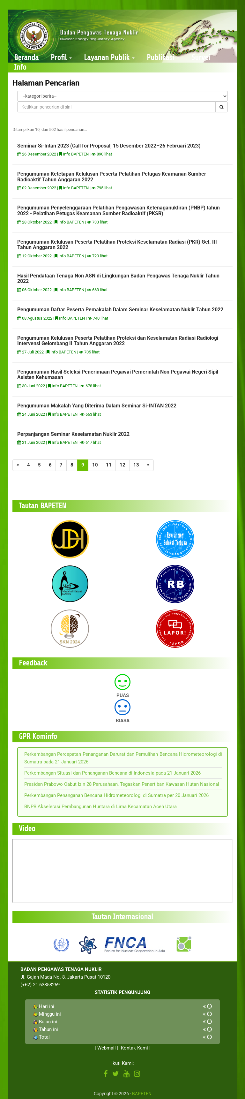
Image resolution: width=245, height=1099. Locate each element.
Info (20, 67)
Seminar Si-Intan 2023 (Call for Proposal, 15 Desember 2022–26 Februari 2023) (109, 146)
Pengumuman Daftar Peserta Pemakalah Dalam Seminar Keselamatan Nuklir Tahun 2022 (120, 310)
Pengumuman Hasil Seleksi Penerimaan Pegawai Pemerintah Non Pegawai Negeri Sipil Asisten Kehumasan (117, 375)
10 (95, 465)
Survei (200, 57)
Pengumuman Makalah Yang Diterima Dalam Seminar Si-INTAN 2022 (96, 406)
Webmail (106, 1048)
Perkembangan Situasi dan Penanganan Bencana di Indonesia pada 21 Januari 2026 (112, 773)
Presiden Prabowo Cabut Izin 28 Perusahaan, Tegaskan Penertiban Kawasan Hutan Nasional (121, 784)
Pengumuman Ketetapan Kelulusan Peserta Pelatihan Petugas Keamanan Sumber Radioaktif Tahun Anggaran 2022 (111, 177)
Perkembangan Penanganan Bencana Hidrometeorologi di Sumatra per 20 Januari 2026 (116, 795)
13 (136, 465)
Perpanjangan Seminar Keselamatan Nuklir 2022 (73, 434)
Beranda (26, 57)
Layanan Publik (109, 57)
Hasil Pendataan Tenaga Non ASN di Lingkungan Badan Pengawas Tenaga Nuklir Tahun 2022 (118, 278)
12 (122, 465)
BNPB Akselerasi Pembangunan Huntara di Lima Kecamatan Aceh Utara (100, 806)
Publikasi (163, 57)
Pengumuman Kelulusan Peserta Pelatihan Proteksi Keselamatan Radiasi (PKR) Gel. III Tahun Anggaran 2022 (117, 245)
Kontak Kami (134, 1048)
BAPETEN (142, 1093)
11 (109, 465)
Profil (61, 57)
